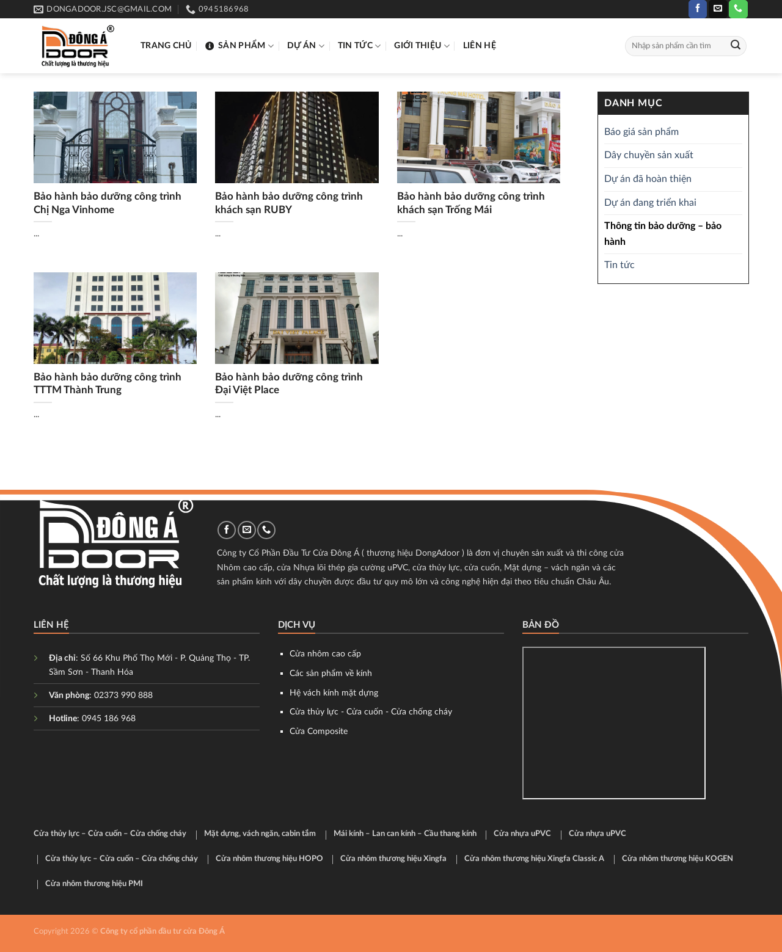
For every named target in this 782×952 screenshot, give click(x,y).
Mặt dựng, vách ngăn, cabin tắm (260, 834)
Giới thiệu (421, 46)
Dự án (305, 46)
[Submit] (735, 46)
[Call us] (738, 9)
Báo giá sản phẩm (641, 132)
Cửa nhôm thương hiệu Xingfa (393, 859)
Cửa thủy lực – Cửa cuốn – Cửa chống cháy (110, 834)
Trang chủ (166, 45)
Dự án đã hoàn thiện (648, 179)
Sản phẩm (239, 46)
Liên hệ (479, 45)
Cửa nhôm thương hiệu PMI (94, 884)
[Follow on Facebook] (698, 9)
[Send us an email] (718, 9)
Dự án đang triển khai (650, 203)
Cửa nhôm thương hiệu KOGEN (677, 859)
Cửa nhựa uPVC (522, 834)
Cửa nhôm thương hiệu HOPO (269, 859)
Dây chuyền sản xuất (648, 156)
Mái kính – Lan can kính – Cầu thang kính (405, 834)
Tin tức (359, 46)
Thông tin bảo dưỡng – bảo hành (663, 234)
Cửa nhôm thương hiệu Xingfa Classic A (534, 859)
